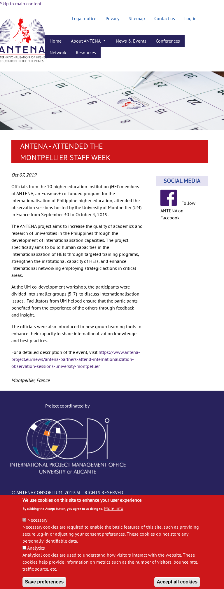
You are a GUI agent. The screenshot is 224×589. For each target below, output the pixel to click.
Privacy (112, 18)
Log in (190, 18)
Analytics (36, 555)
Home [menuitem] (56, 41)
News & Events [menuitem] (131, 41)
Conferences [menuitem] (168, 41)
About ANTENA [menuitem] (86, 42)
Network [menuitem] (58, 52)
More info (113, 516)
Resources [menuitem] (86, 52)
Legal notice (84, 18)
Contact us (164, 18)
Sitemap (137, 18)
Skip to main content (20, 3)
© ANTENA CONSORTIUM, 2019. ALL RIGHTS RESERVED (67, 492)
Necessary (37, 527)
